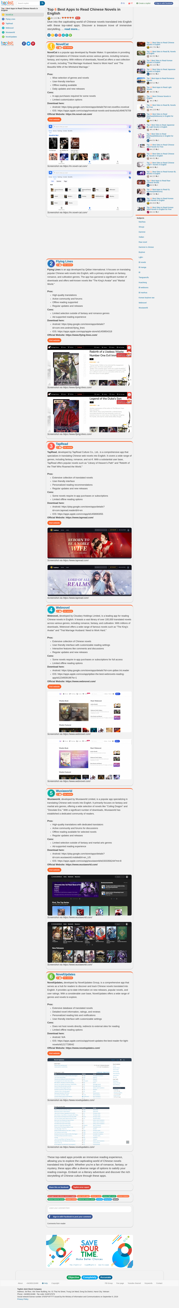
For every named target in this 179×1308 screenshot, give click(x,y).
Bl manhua (143, 293)
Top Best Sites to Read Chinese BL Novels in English (160, 155)
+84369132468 (32, 1283)
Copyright (55, 1283)
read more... (72, 29)
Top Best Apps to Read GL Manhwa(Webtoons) (158, 190)
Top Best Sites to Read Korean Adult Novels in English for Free (160, 208)
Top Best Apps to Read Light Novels (159, 88)
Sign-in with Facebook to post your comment (69, 1217)
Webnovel (63, 607)
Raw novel (143, 242)
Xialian (141, 237)
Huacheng (143, 282)
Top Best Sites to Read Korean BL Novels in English (161, 173)
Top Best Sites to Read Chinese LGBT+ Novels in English (160, 164)
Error (78, 18)
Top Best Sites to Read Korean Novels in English (159, 61)
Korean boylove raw (146, 298)
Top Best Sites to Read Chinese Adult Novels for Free (160, 146)
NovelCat (62, 44)
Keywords (148, 1283)
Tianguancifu (144, 277)
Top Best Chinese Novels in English (159, 97)
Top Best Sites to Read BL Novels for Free (161, 106)
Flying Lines (64, 261)
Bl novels (142, 262)
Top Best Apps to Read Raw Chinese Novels (158, 182)
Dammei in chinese (146, 247)
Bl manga (142, 267)
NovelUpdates (65, 974)
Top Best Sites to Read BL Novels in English (161, 52)
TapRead (62, 444)
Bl (139, 272)
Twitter (28, 44)
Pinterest (33, 44)
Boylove (142, 252)
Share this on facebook (59, 1187)
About (20, 1283)
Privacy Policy (22, 1299)
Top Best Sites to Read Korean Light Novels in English (160, 199)
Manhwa (142, 222)
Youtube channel (134, 1283)
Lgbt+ (141, 257)
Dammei (142, 232)
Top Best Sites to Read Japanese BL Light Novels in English (160, 126)
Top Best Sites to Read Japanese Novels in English (161, 70)
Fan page (120, 1283)
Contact (159, 1283)
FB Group (109, 1283)
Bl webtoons (143, 288)
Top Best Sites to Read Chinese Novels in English (160, 43)
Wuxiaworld (64, 791)
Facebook (24, 44)
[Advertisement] (89, 237)
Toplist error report (81, 1187)
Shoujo (141, 227)
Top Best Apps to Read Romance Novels (160, 79)
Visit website (67, 48)
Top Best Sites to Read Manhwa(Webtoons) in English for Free (160, 116)
